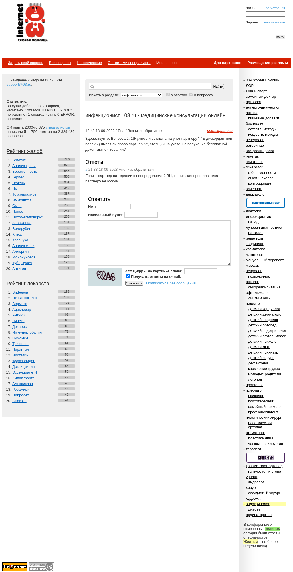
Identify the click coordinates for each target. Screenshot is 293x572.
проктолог (254, 385)
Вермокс (19, 304)
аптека (252, 113)
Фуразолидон (23, 361)
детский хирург (261, 358)
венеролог (255, 140)
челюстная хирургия (265, 443)
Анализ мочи (23, 246)
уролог (251, 477)
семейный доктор (261, 96)
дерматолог (256, 194)
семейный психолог (265, 406)
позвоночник (259, 276)
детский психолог (263, 341)
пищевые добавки (263, 118)
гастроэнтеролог (260, 151)
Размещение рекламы (267, 63)
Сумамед (20, 338)
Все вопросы (60, 63)
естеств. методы (262, 129)
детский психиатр (263, 352)
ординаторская (259, 515)
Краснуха (20, 240)
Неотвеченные (89, 63)
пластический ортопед (260, 425)
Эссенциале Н (24, 372)
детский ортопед (262, 325)
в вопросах (203, 95)
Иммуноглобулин (27, 332)
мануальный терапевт (265, 260)
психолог (256, 396)
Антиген (19, 268)
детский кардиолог (264, 309)
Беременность (24, 171)
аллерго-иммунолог (263, 107)
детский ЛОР (259, 347)
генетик (252, 156)
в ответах (179, 95)
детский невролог (263, 320)
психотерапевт (260, 401)
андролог (256, 482)
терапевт (253, 449)
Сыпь (17, 206)
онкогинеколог (260, 178)
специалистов (58, 127)
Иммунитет (21, 200)
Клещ (17, 234)
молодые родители (264, 374)
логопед (255, 379)
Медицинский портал (31, 23)
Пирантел (20, 349)
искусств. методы (263, 134)
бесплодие (255, 123)
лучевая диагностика (264, 227)
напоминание (274, 22)
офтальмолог (257, 292)
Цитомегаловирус (27, 217)
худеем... (253, 498)
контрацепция (260, 183)
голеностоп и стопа (264, 471)
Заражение (21, 223)
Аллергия (20, 251)
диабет (254, 509)
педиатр (253, 303)
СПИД (253, 222)
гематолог (254, 162)
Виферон (20, 292)
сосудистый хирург (264, 493)
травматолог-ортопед (264, 466)
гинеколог (254, 167)
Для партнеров (227, 63)
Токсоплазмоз (24, 194)
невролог (254, 271)
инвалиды (254, 238)
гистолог (255, 233)
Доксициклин (23, 366)
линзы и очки (259, 298)
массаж (252, 265)
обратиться (153, 131)
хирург (251, 487)
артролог (253, 102)
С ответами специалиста (129, 63)
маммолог (254, 254)
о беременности (262, 172)
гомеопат (254, 189)
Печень (18, 183)
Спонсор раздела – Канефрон (265, 203)
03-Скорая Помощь (262, 80)
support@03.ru (19, 84)
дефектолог (258, 363)
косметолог (255, 249)
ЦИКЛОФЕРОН (25, 298)
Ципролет (20, 395)
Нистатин (20, 355)
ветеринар (255, 145)
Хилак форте (23, 378)
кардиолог (255, 244)
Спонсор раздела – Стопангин (265, 458)
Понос (17, 211)
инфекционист (259, 216)
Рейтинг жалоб (25, 151)
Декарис (19, 326)
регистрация (275, 8)
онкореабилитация (264, 287)
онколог (252, 282)
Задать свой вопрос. (25, 63)
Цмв (15, 188)
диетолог (253, 211)
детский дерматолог (265, 314)
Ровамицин (21, 389)
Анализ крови (24, 166)
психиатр (254, 390)
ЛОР (250, 85)
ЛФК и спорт (256, 91)
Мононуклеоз (23, 257)
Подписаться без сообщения (171, 283)
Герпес (18, 177)
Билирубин (21, 228)
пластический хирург (264, 417)
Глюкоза (19, 401)
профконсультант (263, 412)
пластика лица (260, 438)
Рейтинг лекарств (28, 283)
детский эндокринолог (267, 330)
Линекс (18, 321)
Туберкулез (22, 263)
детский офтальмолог (267, 336)
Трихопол (20, 344)
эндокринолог (258, 504)
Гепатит (19, 160)
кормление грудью (264, 368)
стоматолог (255, 433)
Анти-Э (18, 315)
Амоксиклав (22, 384)
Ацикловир (21, 309)
